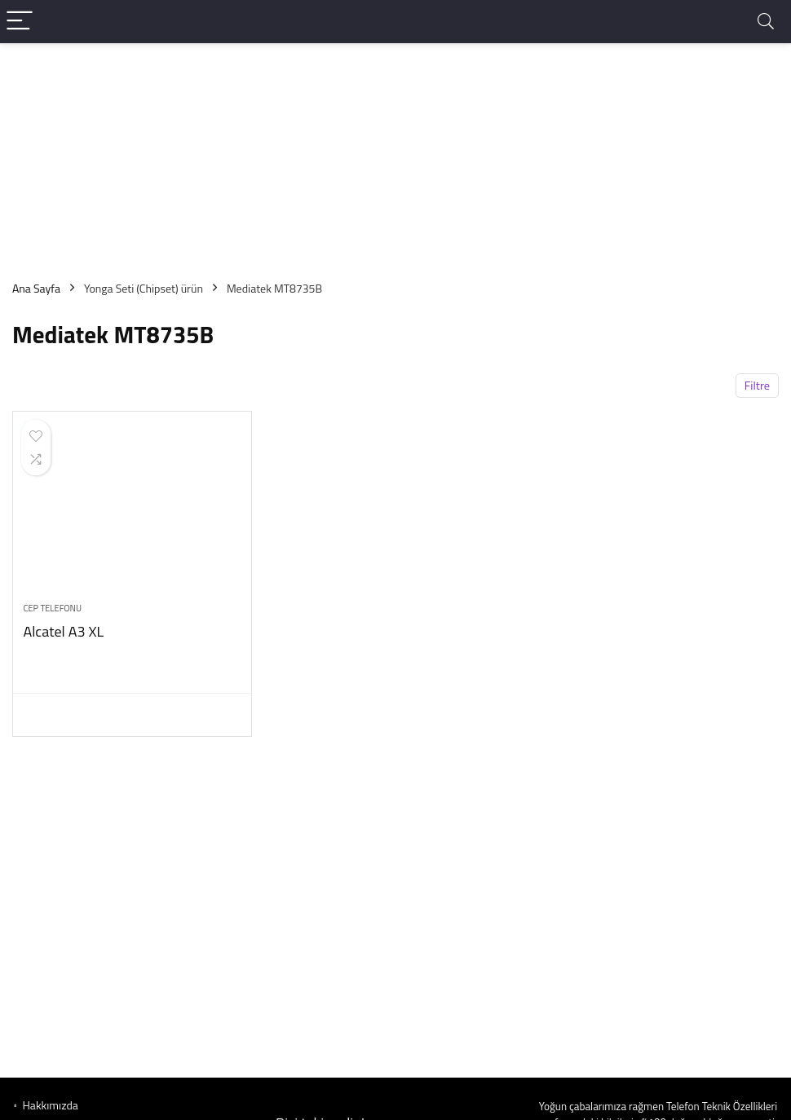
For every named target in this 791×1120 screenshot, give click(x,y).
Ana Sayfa (36, 288)
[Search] (765, 21)
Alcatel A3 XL (63, 631)
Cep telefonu (52, 608)
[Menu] (19, 21)
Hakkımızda (49, 1104)
